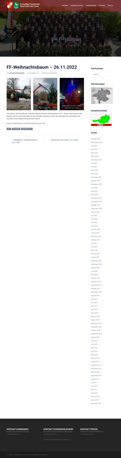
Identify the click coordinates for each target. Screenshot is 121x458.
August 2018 (95, 337)
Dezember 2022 (96, 198)
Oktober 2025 (95, 139)
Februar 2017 (95, 396)
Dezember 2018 (96, 323)
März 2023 (94, 194)
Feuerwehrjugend (91, 5)
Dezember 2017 (96, 365)
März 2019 (94, 313)
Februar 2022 (95, 229)
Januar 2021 (95, 257)
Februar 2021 (95, 254)
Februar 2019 (95, 316)
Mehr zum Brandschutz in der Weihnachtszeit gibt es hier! (26, 123)
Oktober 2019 (95, 289)
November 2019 (96, 285)
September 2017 (96, 376)
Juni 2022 (94, 219)
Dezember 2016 (96, 403)
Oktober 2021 (95, 240)
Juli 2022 (94, 215)
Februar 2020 (95, 278)
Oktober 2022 (95, 205)
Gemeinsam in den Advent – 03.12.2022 (64, 140)
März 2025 (94, 156)
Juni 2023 (94, 188)
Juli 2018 (94, 341)
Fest (9, 129)
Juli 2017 (94, 383)
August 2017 (95, 379)
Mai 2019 (94, 306)
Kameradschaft (27, 129)
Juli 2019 (94, 299)
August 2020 (95, 268)
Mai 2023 (94, 191)
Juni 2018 (94, 344)
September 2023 (96, 184)
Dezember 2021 (96, 236)
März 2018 (94, 355)
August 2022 (95, 212)
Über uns (110, 5)
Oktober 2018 (95, 330)
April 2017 (94, 393)
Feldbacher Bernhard (17, 73)
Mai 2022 (94, 222)
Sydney (45, 455)
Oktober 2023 (95, 181)
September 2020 (96, 264)
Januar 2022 (95, 233)
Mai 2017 (94, 389)
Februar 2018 (95, 358)
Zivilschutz (102, 5)
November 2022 (96, 201)
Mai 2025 (94, 149)
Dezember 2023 (96, 177)
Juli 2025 (94, 146)
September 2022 (96, 208)
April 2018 (94, 351)
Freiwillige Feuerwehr (77, 5)
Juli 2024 (94, 163)
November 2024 (96, 160)
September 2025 (96, 142)
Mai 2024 (94, 167)
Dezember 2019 (96, 282)
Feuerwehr (16, 129)
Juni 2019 (94, 302)
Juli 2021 (94, 243)
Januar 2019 (95, 320)
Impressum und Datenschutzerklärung (56, 439)
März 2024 (94, 174)
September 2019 (96, 292)
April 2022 (94, 226)
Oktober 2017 (95, 372)
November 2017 (96, 369)
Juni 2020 (94, 271)
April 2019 (94, 309)
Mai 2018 (94, 348)
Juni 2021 (94, 247)
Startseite (65, 5)
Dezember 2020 (96, 261)
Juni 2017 (94, 386)
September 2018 (96, 334)
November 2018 (96, 327)
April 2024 (94, 170)
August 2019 (95, 295)
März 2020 (94, 275)
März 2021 (94, 250)
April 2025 (94, 153)
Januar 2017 (95, 400)
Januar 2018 (95, 362)
